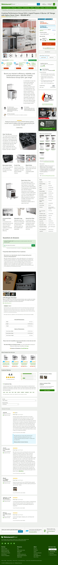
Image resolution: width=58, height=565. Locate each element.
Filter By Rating (5, 402)
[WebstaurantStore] (15, 537)
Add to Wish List (47, 51)
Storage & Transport (48, 7)
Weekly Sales (19, 551)
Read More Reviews (19, 127)
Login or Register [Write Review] (47, 390)
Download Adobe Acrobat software (48, 161)
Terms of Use (15, 560)
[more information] (54, 70)
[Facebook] (8, 543)
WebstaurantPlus (4, 548)
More (54, 7)
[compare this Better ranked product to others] (53, 86)
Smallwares (20, 7)
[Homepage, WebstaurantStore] (8, 4)
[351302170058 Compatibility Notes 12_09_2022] (42, 155)
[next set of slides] (36, 66)
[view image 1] (41, 377)
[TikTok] (11, 543)
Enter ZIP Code (42, 66)
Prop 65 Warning (24, 348)
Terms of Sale (3, 560)
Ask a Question (32, 60)
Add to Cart (6, 68)
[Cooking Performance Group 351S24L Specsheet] (42, 138)
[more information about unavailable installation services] (44, 65)
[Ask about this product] (19, 245)
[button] (5, 55)
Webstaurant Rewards (5, 550)
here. (27, 346)
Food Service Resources (21, 554)
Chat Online (51, 553)
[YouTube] (5, 543)
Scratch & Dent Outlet (21, 550)
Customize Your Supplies (5, 552)
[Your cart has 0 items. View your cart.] (55, 4)
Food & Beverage (26, 7)
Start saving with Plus (33, 531)
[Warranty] (42, 147)
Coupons (18, 552)
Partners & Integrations (5, 555)
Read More (21, 471)
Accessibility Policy (21, 560)
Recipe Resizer (4, 554)
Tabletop (32, 7)
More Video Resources (7, 303)
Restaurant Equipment (6, 7)
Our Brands (36, 550)
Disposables (37, 7)
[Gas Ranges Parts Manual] (47, 138)
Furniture (42, 7)
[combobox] (27, 4)
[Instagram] (2, 543)
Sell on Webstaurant (37, 555)
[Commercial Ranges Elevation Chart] (47, 147)
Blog (18, 548)
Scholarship (36, 554)
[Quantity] (41, 44)
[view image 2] (45, 377)
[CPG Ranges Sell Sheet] (53, 147)
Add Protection (52, 39)
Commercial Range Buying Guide (48, 175)
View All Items (11, 60)
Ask (33, 245)
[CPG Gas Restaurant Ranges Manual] (53, 138)
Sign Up (20, 531)
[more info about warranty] (45, 40)
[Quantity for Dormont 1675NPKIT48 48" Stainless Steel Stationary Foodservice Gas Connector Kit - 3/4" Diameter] (28, 68)
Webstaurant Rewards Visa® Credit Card (50, 48)
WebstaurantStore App (5, 551)
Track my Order (52, 551)
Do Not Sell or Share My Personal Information (34, 560)
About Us (35, 548)
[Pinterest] (14, 543)
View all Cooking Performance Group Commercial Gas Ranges (47, 104)
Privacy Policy (9, 560)
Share (25, 60)
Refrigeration (14, 7)
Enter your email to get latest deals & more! (11, 529)
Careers (35, 551)
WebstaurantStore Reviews (22, 555)
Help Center (52, 549)
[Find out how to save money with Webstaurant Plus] (2, 63)
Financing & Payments (37, 552)
